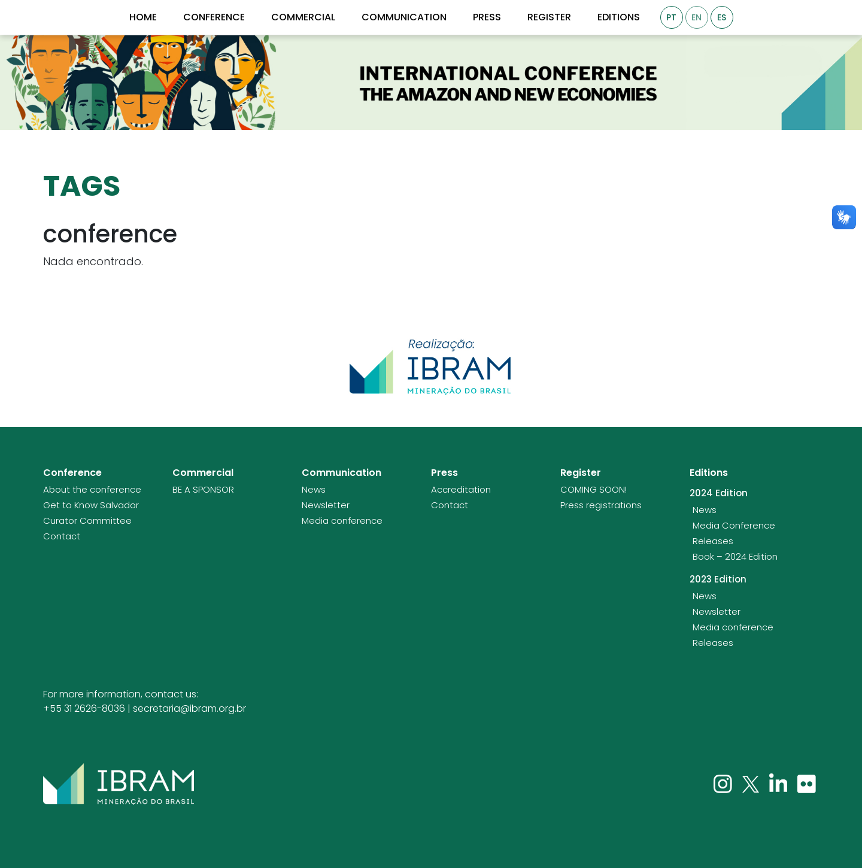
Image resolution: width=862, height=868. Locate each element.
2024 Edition (719, 493)
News (314, 490)
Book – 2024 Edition (735, 557)
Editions (618, 17)
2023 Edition (718, 579)
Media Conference (734, 526)
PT (671, 17)
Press (487, 17)
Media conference (342, 521)
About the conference (92, 490)
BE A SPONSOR (203, 490)
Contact (61, 536)
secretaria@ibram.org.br (189, 708)
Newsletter (326, 505)
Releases (713, 541)
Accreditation (461, 490)
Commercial (303, 17)
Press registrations (601, 505)
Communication (404, 17)
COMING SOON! (593, 490)
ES (721, 17)
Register (549, 17)
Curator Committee (87, 521)
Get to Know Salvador (91, 505)
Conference (214, 17)
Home (143, 17)
